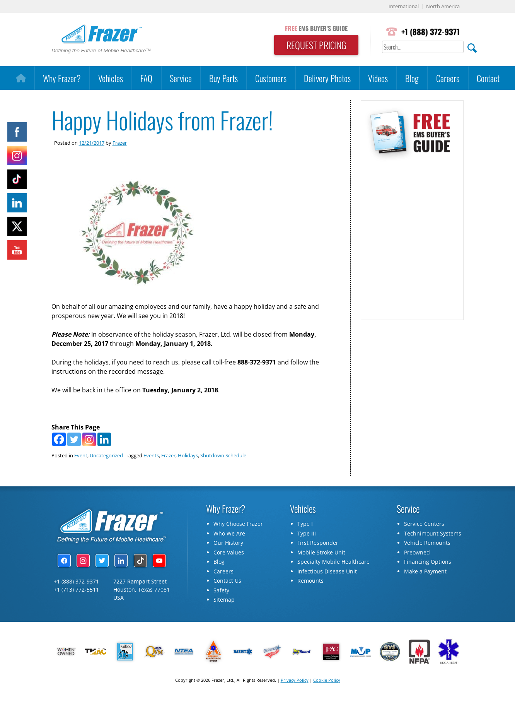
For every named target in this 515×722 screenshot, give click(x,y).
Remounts (310, 580)
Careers (447, 78)
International (404, 6)
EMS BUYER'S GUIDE (316, 28)
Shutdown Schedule (223, 455)
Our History (228, 542)
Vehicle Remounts (427, 542)
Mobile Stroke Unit (321, 552)
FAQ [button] (146, 78)
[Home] (20, 78)
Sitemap (224, 599)
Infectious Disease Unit (327, 571)
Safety (221, 590)
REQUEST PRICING (316, 45)
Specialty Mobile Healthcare (333, 561)
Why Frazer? (62, 78)
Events (151, 455)
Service (181, 78)
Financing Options (427, 561)
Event (80, 455)
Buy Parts (223, 78)
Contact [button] (488, 78)
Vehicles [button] (110, 78)
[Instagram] (89, 439)
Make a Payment (425, 571)
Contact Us (227, 580)
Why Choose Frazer (238, 523)
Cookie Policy (326, 680)
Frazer (120, 142)
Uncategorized (106, 455)
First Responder (317, 542)
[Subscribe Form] (411, 236)
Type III (306, 533)
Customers (270, 78)
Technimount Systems (432, 533)
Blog (412, 78)
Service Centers (424, 523)
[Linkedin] (104, 439)
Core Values (228, 552)
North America (443, 6)
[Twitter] (74, 439)
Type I (305, 523)
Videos (378, 78)
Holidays (188, 455)
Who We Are (229, 533)
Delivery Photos (327, 78)
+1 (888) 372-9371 (430, 32)
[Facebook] (59, 439)
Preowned (417, 552)
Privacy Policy (295, 680)
